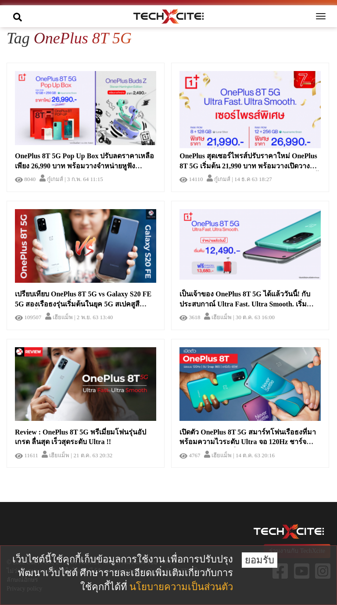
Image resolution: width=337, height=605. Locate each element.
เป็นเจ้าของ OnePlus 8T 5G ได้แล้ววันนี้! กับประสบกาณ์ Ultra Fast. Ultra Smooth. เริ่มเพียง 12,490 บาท (244, 304)
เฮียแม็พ (59, 317)
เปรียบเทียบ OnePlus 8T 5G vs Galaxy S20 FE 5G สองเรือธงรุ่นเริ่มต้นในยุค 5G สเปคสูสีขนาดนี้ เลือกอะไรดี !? (83, 304)
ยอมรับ (259, 560)
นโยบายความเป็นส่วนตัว (181, 586)
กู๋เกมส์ (51, 179)
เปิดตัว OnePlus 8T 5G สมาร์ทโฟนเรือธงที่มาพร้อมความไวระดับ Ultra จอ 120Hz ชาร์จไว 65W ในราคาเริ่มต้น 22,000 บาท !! (247, 442)
